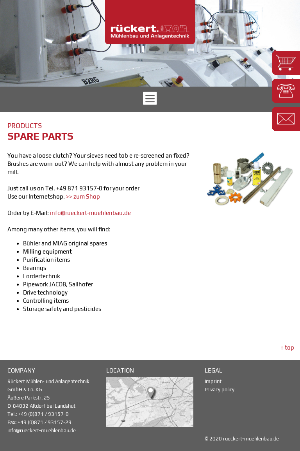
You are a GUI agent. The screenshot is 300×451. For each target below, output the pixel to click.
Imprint (213, 381)
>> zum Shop (83, 196)
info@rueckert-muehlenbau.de (90, 213)
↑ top (287, 347)
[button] (286, 63)
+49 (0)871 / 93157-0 (43, 414)
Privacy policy (219, 389)
